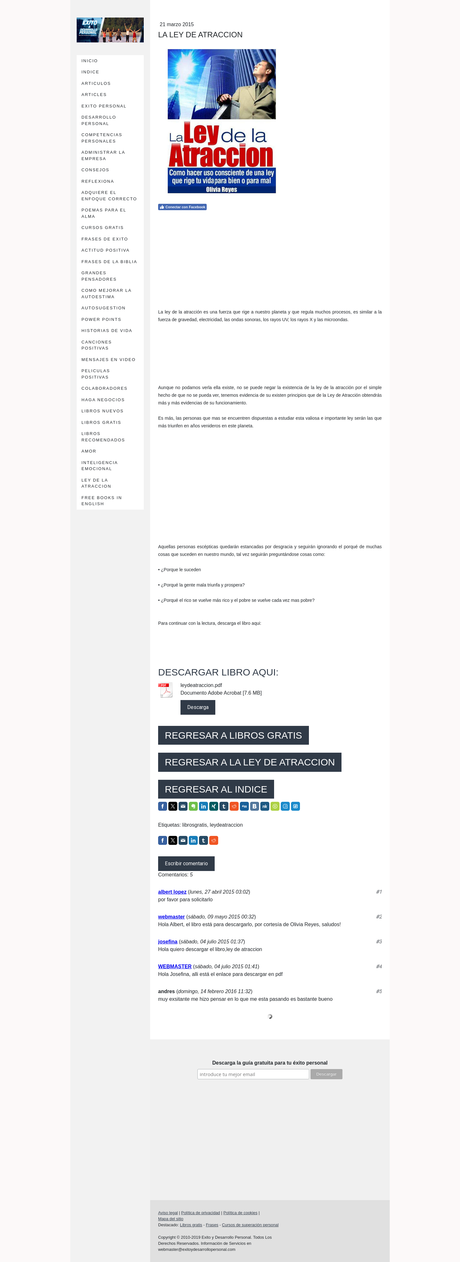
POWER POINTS (101, 319)
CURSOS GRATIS (102, 227)
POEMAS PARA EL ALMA (103, 213)
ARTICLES (94, 94)
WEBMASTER (175, 966)
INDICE (90, 72)
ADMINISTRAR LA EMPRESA (103, 155)
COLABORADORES (104, 388)
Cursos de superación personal (250, 1224)
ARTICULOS (96, 83)
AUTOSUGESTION (103, 308)
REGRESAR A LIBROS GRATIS (233, 735)
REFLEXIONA (97, 181)
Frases (212, 1224)
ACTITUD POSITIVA (105, 250)
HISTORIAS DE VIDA (106, 330)
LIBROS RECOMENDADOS (103, 436)
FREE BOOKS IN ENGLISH (101, 500)
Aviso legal (168, 1212)
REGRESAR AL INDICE (216, 789)
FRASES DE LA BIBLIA (109, 261)
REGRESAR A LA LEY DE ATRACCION (250, 762)
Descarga (198, 707)
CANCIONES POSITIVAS (96, 345)
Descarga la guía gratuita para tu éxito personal (270, 1063)
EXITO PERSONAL (103, 106)
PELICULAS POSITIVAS (95, 374)
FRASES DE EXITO (104, 239)
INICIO (89, 60)
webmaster (171, 916)
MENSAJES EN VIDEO (108, 359)
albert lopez (172, 892)
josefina (167, 941)
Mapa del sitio (170, 1218)
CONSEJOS (95, 169)
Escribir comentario (186, 863)
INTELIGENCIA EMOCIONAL (99, 465)
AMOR (88, 451)
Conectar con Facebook (182, 207)
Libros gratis (191, 1224)
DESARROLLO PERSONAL (98, 120)
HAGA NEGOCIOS (103, 399)
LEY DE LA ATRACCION (96, 483)
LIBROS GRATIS (101, 422)
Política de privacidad (200, 1212)
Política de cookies (240, 1212)
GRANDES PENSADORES (99, 276)
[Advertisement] (270, 258)
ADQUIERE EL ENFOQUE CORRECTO (109, 195)
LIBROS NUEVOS (102, 411)
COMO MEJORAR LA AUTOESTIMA (106, 293)
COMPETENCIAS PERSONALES (101, 138)
